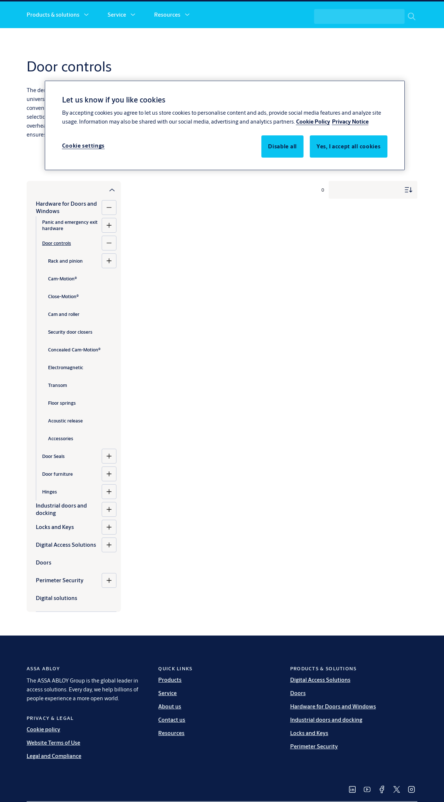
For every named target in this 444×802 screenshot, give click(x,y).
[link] (122, 13)
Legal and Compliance (54, 781)
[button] (86, 40)
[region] (224, 125)
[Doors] (76, 588)
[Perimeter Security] (109, 605)
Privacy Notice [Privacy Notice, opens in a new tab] (350, 121)
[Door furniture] (109, 499)
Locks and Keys (55, 552)
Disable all (282, 146)
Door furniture (57, 499)
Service (117, 39)
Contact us (273, 39)
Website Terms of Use (53, 767)
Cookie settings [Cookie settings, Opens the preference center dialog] (83, 145)
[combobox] (366, 40)
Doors (298, 718)
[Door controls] (109, 268)
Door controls (56, 268)
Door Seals (53, 481)
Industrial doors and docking (61, 534)
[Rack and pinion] (109, 286)
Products (170, 704)
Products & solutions (53, 39)
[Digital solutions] (76, 623)
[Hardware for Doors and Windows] (109, 232)
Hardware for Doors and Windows (66, 232)
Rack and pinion (65, 286)
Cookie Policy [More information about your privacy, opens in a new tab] (313, 121)
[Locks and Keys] (109, 552)
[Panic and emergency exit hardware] (109, 250)
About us (220, 39)
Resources (167, 39)
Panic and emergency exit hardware (70, 250)
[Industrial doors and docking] (109, 534)
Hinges (49, 517)
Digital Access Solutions (66, 569)
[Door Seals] (109, 481)
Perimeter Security (60, 605)
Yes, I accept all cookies (348, 146)
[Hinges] (109, 516)
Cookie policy (43, 754)
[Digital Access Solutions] (109, 570)
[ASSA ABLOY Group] (386, 13)
